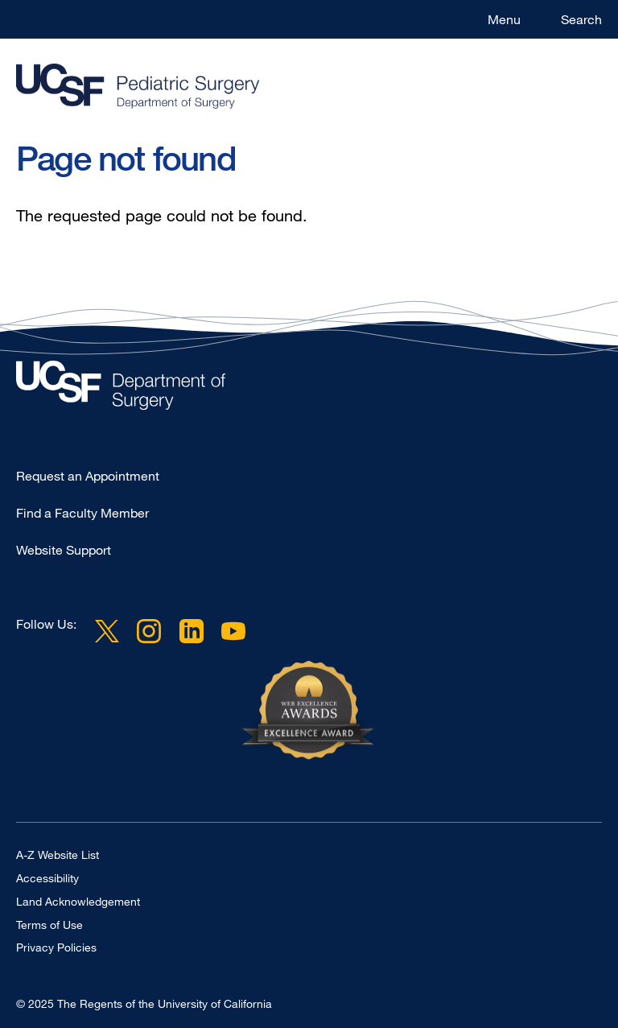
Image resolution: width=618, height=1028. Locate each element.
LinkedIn (190, 630)
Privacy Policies (56, 947)
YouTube (233, 630)
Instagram (149, 630)
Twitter (107, 630)
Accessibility (47, 878)
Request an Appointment (87, 476)
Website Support (63, 550)
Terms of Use (49, 924)
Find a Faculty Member (82, 513)
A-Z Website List (57, 854)
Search (581, 19)
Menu (504, 19)
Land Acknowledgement (78, 901)
